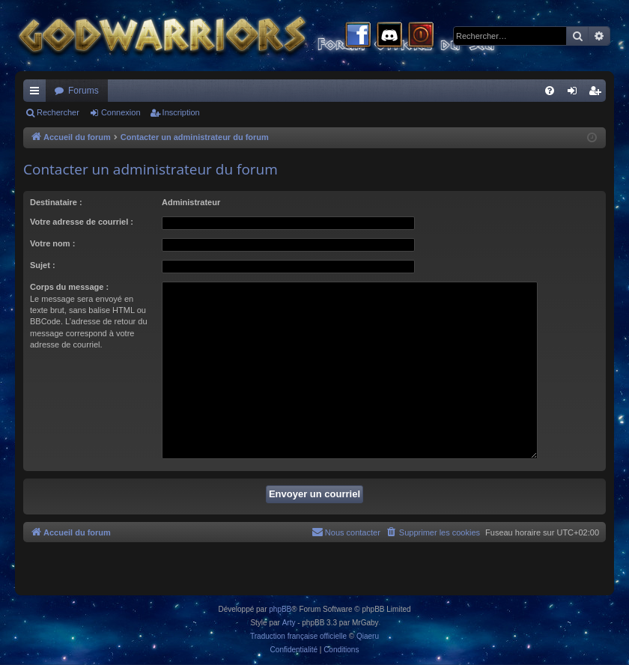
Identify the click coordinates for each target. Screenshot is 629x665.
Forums (83, 90)
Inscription (181, 112)
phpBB (280, 609)
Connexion (121, 112)
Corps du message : (69, 286)
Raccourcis (37, 93)
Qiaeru (367, 636)
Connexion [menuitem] (575, 93)
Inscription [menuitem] (598, 93)
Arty (289, 623)
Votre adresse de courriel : (81, 221)
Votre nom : (52, 243)
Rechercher (58, 112)
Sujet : (42, 265)
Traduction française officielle (298, 636)
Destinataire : (56, 202)
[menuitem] (549, 90)
